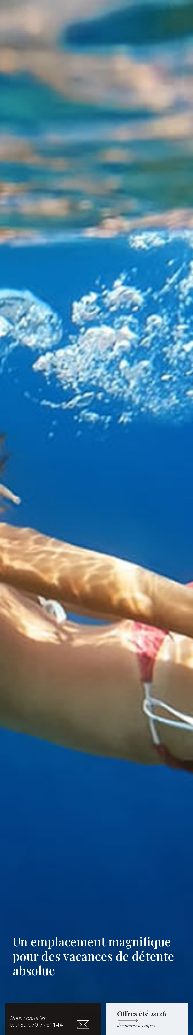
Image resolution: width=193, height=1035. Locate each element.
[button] (20, 49)
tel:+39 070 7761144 (36, 1021)
